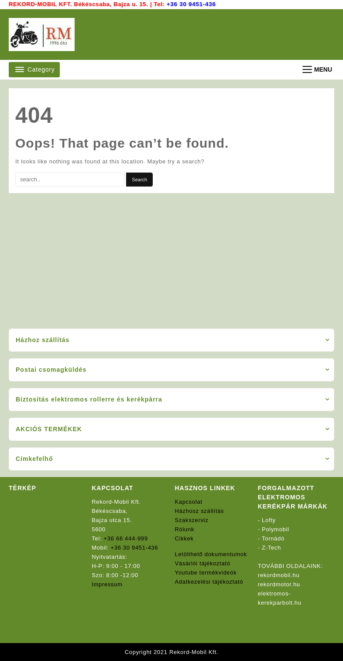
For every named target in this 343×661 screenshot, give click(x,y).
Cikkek (184, 538)
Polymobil (275, 529)
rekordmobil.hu (279, 575)
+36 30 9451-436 (190, 4)
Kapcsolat (188, 501)
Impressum (107, 584)
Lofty (269, 520)
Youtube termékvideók (206, 572)
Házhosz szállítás (199, 511)
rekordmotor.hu (279, 584)
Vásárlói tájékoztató (202, 563)
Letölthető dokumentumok (211, 554)
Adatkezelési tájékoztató (209, 581)
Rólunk (185, 529)
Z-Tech (271, 547)
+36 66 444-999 (126, 538)
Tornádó (273, 538)
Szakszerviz (192, 520)
